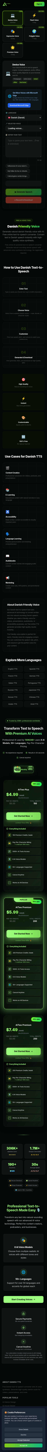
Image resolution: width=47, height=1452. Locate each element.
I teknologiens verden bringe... (18, 176)
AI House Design (9, 1406)
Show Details (23, 1429)
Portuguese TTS (34, 683)
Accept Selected (23, 1440)
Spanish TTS (34, 669)
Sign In (39, 4)
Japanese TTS (34, 690)
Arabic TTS (12, 704)
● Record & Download (23, 200)
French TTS (12, 676)
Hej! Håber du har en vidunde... (18, 171)
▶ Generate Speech (23, 192)
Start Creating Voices (23, 1299)
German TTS (34, 676)
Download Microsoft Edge (19, 105)
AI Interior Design (9, 1402)
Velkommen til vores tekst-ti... (18, 166)
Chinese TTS (34, 697)
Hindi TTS (34, 704)
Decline (23, 1435)
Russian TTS (13, 690)
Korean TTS (12, 697)
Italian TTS (13, 683)
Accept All (23, 1445)
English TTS (12, 669)
